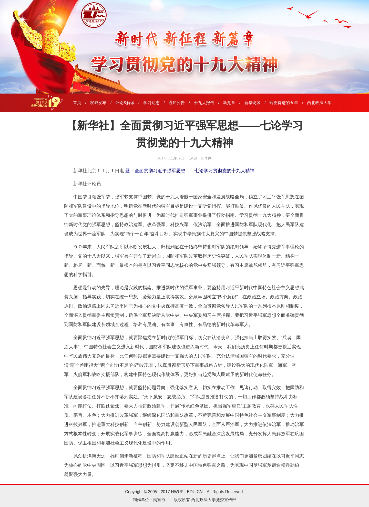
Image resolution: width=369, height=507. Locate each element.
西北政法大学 (319, 102)
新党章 (229, 102)
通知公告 (176, 102)
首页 (77, 102)
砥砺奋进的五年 (283, 102)
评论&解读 (125, 102)
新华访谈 (252, 102)
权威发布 (98, 102)
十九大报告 (204, 102)
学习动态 (151, 102)
